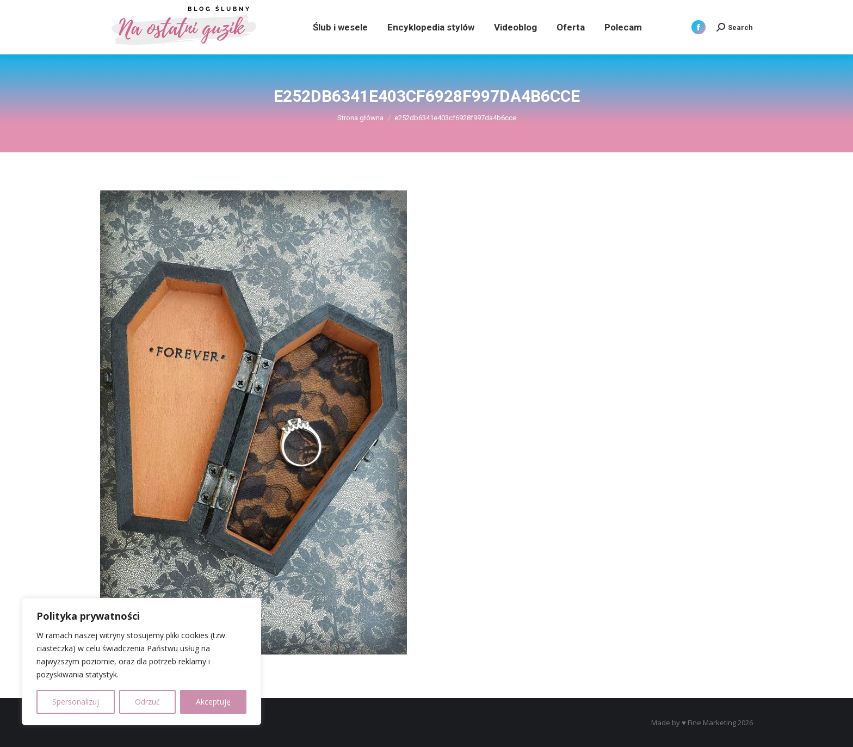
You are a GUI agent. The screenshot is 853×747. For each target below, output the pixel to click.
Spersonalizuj (75, 701)
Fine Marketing (712, 722)
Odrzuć (147, 701)
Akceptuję (213, 701)
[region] (141, 661)
